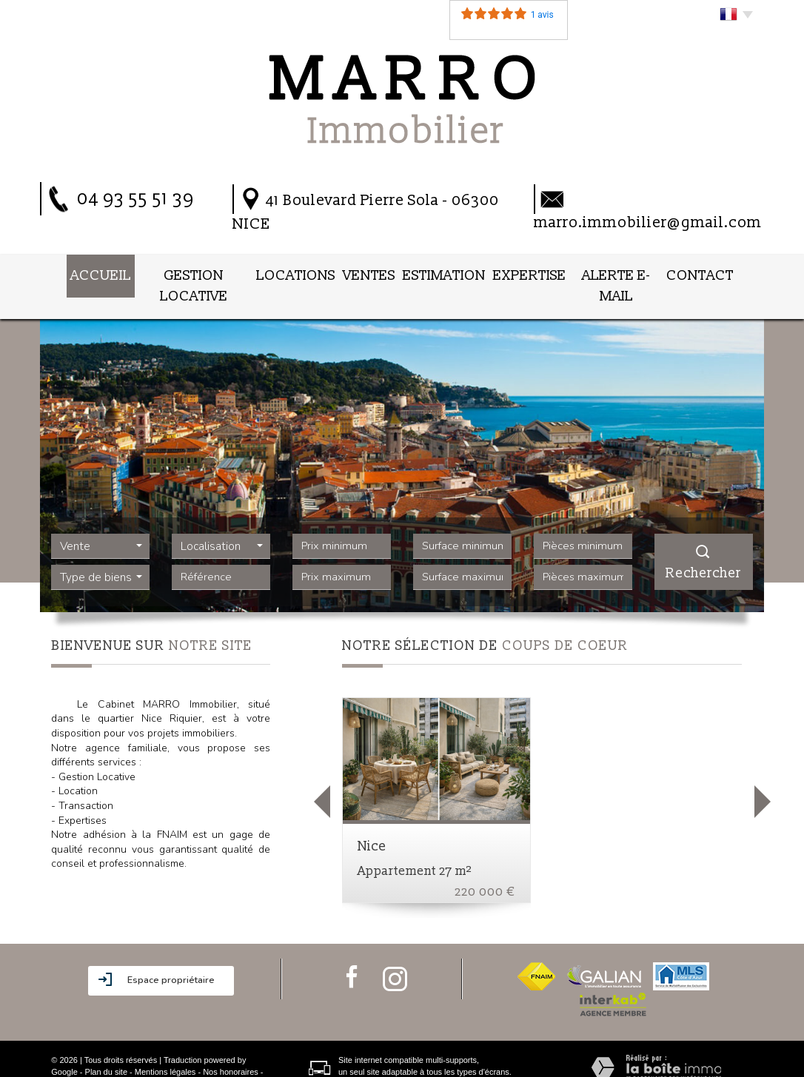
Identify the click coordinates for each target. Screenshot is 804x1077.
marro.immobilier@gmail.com (648, 222)
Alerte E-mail (623, 273)
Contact (714, 273)
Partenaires (72, 1057)
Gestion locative (186, 273)
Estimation (447, 273)
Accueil (87, 273)
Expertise (532, 273)
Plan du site (106, 1045)
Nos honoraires (230, 1045)
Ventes (370, 273)
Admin (111, 1057)
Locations (293, 273)
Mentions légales (165, 1045)
